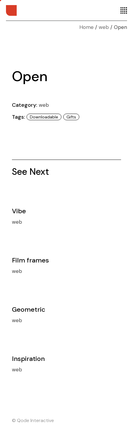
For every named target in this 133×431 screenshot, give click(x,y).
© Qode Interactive (33, 420)
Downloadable (44, 117)
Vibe (19, 211)
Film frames (30, 260)
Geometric (28, 309)
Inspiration (28, 358)
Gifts (71, 117)
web (44, 105)
